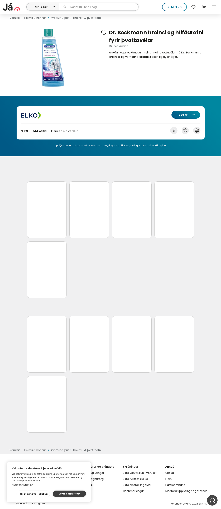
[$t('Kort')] (204, 7)
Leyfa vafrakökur (69, 493)
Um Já (169, 473)
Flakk (168, 479)
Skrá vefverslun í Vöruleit (140, 473)
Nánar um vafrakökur (22, 484)
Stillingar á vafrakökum (34, 493)
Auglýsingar (96, 473)
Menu (214, 7)
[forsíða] (14, 7)
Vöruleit (14, 18)
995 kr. (183, 115)
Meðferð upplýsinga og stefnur (186, 491)
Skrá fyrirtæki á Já (135, 479)
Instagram (38, 503)
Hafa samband (175, 485)
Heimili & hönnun (35, 18)
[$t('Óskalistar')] (193, 7)
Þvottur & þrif (60, 18)
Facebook (22, 503)
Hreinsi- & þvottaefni (87, 18)
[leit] (98, 7)
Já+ (91, 485)
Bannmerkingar (133, 491)
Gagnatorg (96, 479)
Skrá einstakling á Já (137, 485)
